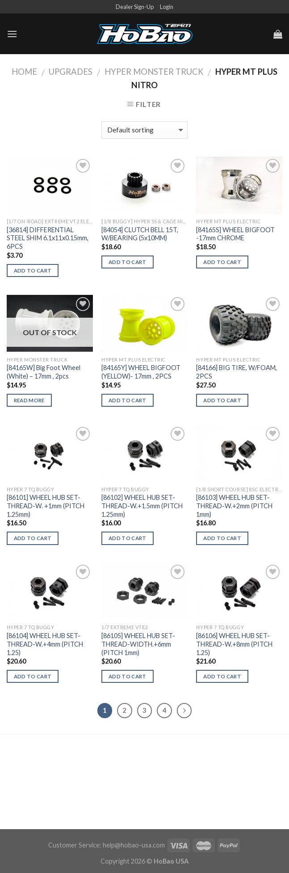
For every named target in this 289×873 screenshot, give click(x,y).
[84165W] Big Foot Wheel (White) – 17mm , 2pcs (43, 372)
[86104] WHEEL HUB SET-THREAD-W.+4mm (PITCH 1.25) (45, 644)
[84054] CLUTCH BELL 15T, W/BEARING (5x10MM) (139, 234)
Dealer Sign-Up (135, 6)
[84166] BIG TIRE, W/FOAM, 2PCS (236, 372)
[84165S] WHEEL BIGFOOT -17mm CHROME (235, 234)
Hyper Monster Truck (154, 72)
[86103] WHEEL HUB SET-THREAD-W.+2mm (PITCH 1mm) (234, 506)
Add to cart (33, 270)
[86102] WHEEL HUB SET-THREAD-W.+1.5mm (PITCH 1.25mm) (142, 506)
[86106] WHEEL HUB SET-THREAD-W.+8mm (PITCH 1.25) (234, 644)
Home (24, 72)
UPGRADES (70, 72)
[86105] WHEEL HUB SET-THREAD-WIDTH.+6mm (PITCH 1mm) (138, 644)
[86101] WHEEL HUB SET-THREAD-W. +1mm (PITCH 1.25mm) (45, 506)
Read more (29, 400)
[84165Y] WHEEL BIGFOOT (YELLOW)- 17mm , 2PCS (140, 372)
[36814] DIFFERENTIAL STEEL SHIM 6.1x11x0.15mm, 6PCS (47, 238)
